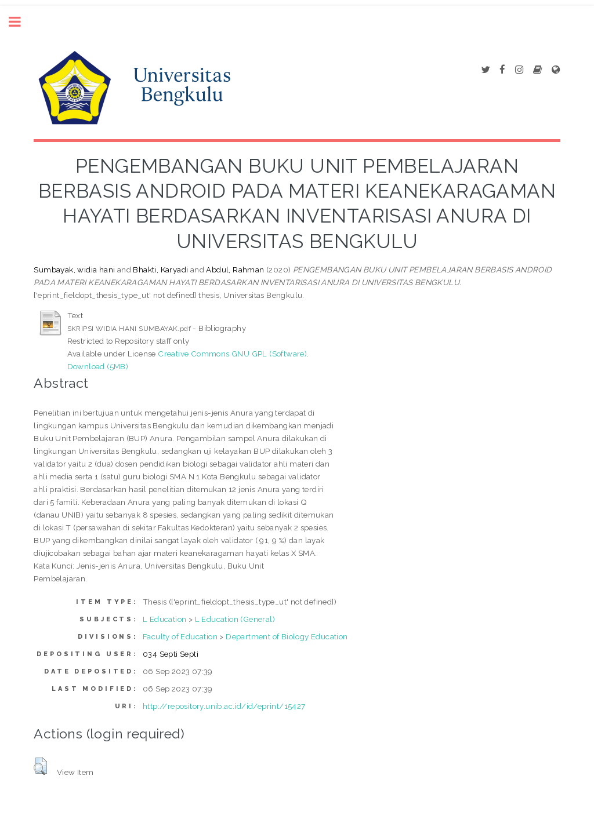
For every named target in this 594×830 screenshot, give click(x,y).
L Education (164, 619)
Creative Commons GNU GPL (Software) (232, 353)
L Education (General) (235, 619)
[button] (40, 766)
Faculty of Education (180, 636)
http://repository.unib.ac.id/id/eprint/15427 (224, 706)
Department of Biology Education (286, 636)
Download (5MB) (98, 366)
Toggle (21, 21)
